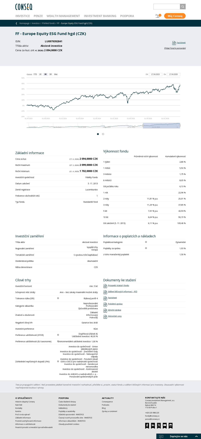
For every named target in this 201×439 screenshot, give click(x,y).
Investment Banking (100, 16)
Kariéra (18, 411)
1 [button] (98, 134)
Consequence (107, 402)
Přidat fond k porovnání (175, 48)
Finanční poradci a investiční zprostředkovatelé (34, 427)
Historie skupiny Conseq (25, 402)
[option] (100, 102)
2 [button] (103, 134)
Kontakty (18, 408)
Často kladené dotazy (67, 402)
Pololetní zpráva (115, 304)
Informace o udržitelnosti (25, 424)
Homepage (24, 23)
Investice (22, 16)
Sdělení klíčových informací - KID (122, 291)
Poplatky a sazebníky (67, 411)
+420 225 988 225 (152, 413)
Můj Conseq (175, 16)
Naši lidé (18, 405)
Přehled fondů (48, 23)
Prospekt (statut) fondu (118, 285)
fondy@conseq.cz (152, 416)
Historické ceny (115, 316)
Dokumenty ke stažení (67, 405)
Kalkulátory (63, 408)
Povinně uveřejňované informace (28, 421)
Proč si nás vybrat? (22, 414)
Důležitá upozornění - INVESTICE (71, 414)
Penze (38, 16)
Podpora (127, 16)
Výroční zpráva (114, 310)
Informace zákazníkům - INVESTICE (72, 421)
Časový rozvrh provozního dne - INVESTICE (75, 418)
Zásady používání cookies (69, 424)
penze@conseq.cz (152, 419)
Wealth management (63, 16)
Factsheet (181, 42)
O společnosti (23, 398)
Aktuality (108, 398)
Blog (104, 408)
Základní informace (23, 418)
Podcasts (105, 405)
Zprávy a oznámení (109, 411)
